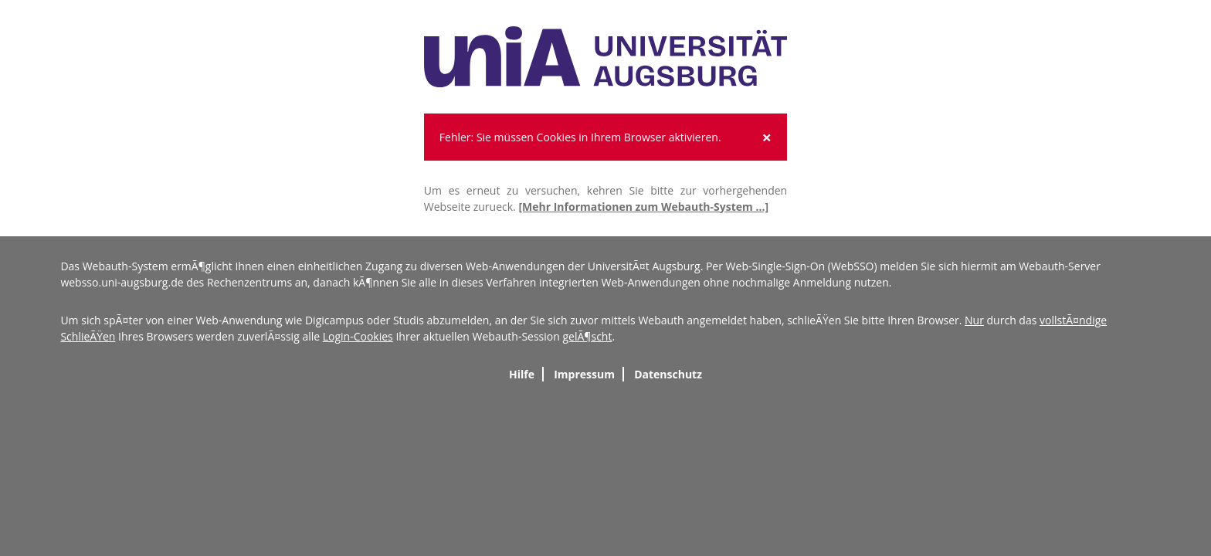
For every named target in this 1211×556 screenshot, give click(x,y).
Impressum (584, 374)
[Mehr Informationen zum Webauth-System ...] (643, 206)
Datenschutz (668, 374)
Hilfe (521, 374)
